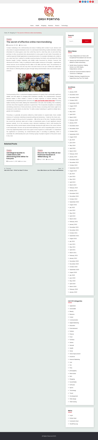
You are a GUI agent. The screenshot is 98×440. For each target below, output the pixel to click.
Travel (71, 393)
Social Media (73, 382)
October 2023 (73, 165)
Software (72, 384)
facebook (85, 2)
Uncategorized (74, 396)
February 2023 (74, 187)
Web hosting (73, 401)
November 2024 (74, 128)
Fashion (72, 331)
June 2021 (72, 244)
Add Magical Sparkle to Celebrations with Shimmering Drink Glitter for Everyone (17, 156)
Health (37, 25)
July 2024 (72, 140)
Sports (71, 387)
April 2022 (72, 216)
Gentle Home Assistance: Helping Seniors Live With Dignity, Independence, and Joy (79, 67)
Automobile (73, 308)
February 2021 (74, 255)
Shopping (43, 25)
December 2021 (74, 227)
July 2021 (72, 241)
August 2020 (73, 272)
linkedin (83, 2)
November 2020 (74, 264)
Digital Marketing (74, 322)
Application (73, 306)
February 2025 (74, 120)
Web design (73, 399)
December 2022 (74, 193)
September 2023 (74, 168)
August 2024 (73, 137)
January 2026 (73, 92)
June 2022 (72, 210)
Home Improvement (75, 353)
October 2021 (73, 233)
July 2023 (72, 173)
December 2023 (74, 159)
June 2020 (72, 278)
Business (50, 25)
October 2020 (73, 266)
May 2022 (72, 213)
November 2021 (74, 230)
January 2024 (73, 156)
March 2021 (73, 252)
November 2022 (74, 196)
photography (73, 370)
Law (71, 362)
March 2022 (73, 219)
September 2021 (74, 235)
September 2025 (74, 103)
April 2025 (72, 114)
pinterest (93, 2)
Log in (71, 415)
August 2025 (73, 106)
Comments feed (74, 421)
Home (32, 25)
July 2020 (72, 275)
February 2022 (74, 221)
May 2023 (72, 179)
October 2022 (73, 199)
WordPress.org (74, 424)
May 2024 (72, 145)
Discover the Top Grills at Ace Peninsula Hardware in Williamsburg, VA (49, 155)
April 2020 (72, 283)
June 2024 (72, 142)
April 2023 (72, 182)
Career (71, 317)
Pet (71, 365)
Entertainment (74, 328)
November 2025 (74, 97)
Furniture (72, 339)
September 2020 (74, 269)
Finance (57, 25)
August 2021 (73, 238)
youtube (90, 2)
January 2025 (73, 123)
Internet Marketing (75, 359)
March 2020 (73, 286)
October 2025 (73, 100)
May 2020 (72, 281)
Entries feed (73, 418)
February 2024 (74, 154)
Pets (71, 368)
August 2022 (73, 204)
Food (71, 337)
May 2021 (72, 247)
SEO (71, 376)
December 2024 (74, 125)
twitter (88, 2)
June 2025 (72, 108)
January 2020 (73, 292)
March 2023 (73, 185)
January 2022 (73, 224)
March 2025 (73, 117)
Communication (74, 320)
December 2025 (74, 94)
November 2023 (74, 162)
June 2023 (72, 176)
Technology (64, 25)
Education (72, 325)
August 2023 (73, 171)
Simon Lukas (23, 45)
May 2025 (72, 111)
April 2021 (72, 250)
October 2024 (73, 131)
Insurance (72, 356)
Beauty (72, 311)
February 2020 (74, 289)
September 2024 (74, 134)
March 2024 (73, 151)
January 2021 (73, 258)
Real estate (73, 373)
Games (71, 342)
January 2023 (73, 190)
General (72, 345)
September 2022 (74, 202)
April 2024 (72, 148)
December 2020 (74, 261)
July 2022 (72, 207)
